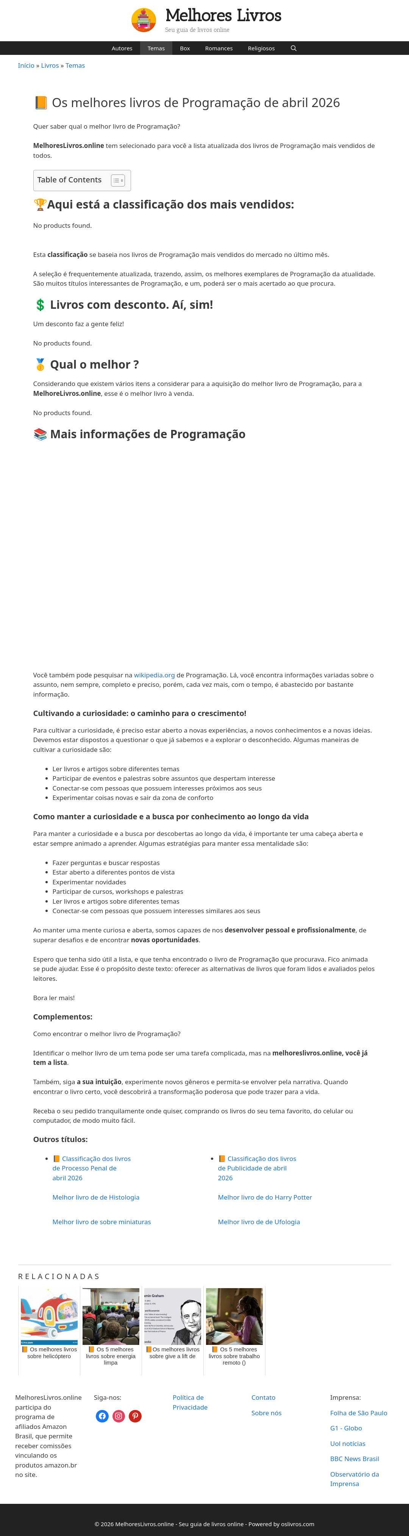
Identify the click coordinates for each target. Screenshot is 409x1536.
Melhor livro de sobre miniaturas (102, 1221)
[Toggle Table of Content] (114, 180)
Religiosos (261, 48)
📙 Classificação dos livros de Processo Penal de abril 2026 (92, 1168)
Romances (219, 48)
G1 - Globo (346, 1428)
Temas (156, 48)
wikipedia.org (154, 675)
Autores (122, 48)
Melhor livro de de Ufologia (259, 1221)
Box (185, 48)
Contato (263, 1397)
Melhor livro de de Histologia (96, 1197)
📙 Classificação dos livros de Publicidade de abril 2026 (257, 1168)
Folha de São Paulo (358, 1412)
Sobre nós (266, 1412)
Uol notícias (347, 1443)
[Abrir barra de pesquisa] (294, 48)
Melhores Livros (223, 15)
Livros (50, 65)
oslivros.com (297, 1524)
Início (26, 65)
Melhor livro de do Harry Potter (265, 1197)
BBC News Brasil (354, 1458)
